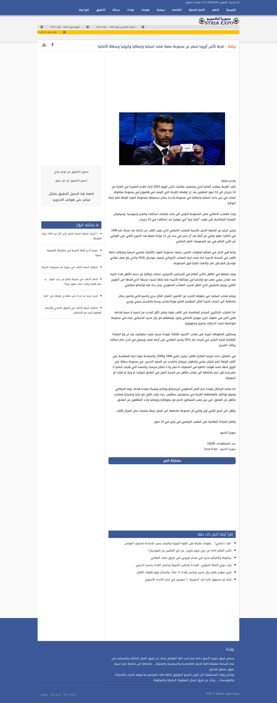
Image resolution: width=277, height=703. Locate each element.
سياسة (161, 9)
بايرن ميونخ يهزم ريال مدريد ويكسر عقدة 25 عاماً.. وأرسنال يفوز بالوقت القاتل (184, 572)
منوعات (145, 9)
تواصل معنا (69, 694)
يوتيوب (44, 694)
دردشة (116, 9)
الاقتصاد (177, 9)
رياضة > (230, 46)
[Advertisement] (172, 80)
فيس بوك (55, 694)
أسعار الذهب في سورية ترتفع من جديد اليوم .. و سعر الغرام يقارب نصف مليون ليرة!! (73, 281)
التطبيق (100, 9)
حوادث (130, 9)
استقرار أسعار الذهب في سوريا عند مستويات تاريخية (69, 267)
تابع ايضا (84, 9)
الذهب (215, 9)
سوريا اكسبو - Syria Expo (220, 449)
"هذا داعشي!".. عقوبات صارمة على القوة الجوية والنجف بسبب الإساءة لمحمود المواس (177, 543)
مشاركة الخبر (172, 461)
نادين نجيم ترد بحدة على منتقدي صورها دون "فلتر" (70, 296)
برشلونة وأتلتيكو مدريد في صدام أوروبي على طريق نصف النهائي (191, 558)
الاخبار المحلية (197, 9)
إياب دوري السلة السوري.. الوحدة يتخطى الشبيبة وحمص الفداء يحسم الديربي (183, 565)
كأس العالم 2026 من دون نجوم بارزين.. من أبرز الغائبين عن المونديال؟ (189, 550)
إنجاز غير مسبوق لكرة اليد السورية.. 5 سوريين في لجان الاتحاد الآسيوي (188, 579)
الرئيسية (231, 9)
